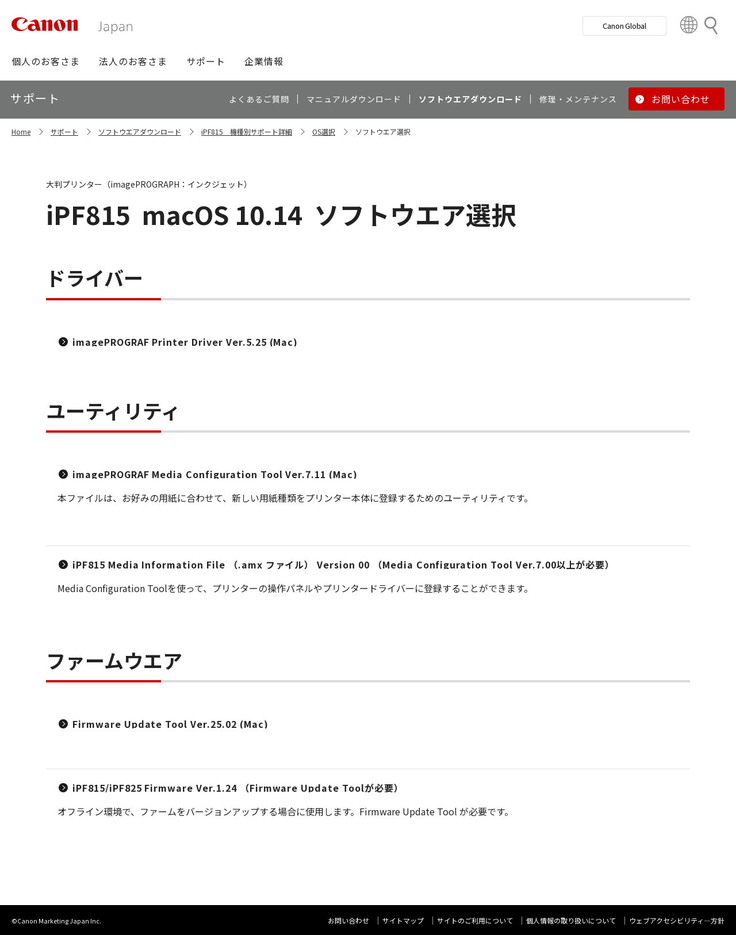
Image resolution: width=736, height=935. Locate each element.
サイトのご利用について (475, 920)
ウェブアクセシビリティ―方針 (676, 920)
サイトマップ (403, 920)
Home (21, 131)
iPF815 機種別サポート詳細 (246, 131)
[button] (46, 61)
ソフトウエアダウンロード (139, 131)
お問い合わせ (348, 920)
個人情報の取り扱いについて (571, 920)
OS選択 (323, 131)
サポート (64, 131)
